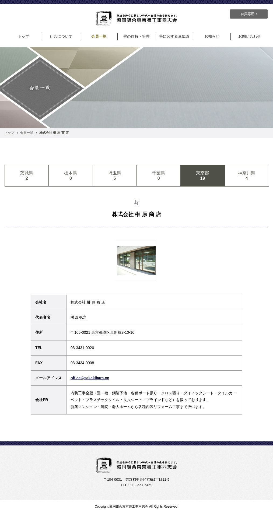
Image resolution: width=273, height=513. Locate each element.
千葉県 (158, 176)
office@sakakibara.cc (90, 378)
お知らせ (211, 36)
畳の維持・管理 (136, 36)
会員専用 (247, 14)
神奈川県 (247, 176)
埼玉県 (114, 176)
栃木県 (70, 176)
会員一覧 (98, 36)
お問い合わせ (249, 36)
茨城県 (26, 176)
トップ (23, 36)
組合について (61, 36)
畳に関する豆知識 (174, 36)
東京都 (202, 176)
